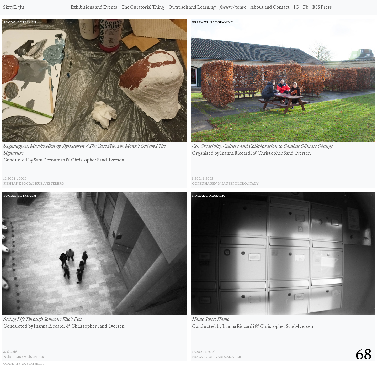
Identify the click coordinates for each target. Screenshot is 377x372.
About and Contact (270, 7)
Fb (305, 7)
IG (296, 7)
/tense (233, 7)
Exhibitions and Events (94, 7)
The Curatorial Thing (142, 7)
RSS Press (322, 7)
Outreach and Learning (192, 7)
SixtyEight (13, 7)
